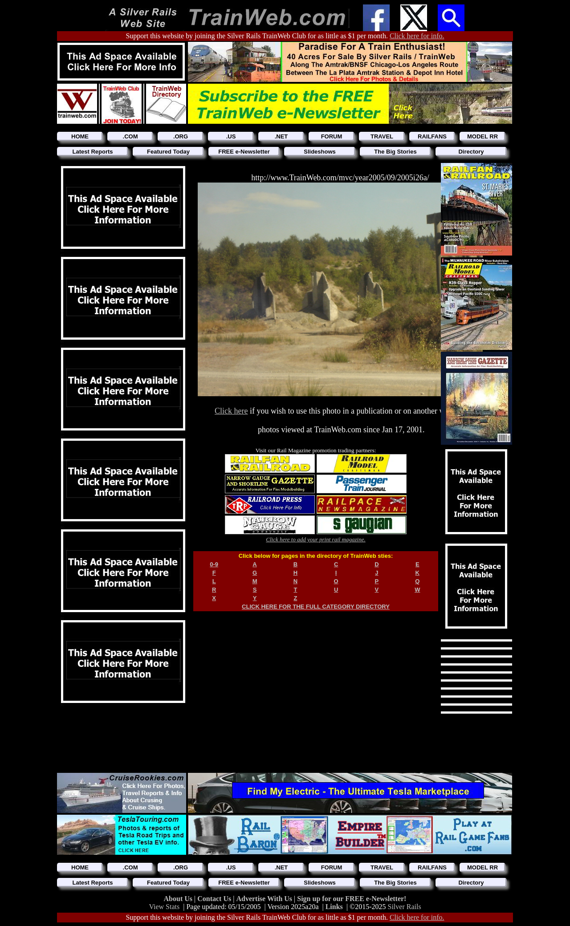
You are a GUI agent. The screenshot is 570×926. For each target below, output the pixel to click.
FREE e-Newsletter (244, 151)
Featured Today (168, 151)
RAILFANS (432, 136)
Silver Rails (404, 906)
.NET (281, 136)
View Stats (164, 906)
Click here (231, 410)
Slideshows (320, 151)
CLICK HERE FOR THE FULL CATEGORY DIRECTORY (316, 606)
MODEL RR (482, 136)
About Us (179, 898)
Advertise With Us (265, 898)
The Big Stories (395, 151)
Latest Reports (92, 151)
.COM (130, 136)
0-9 (214, 564)
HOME (80, 136)
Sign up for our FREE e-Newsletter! (351, 898)
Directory (471, 151)
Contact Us (215, 898)
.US (231, 136)
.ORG (180, 136)
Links (334, 906)
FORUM (331, 136)
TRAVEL (381, 136)
